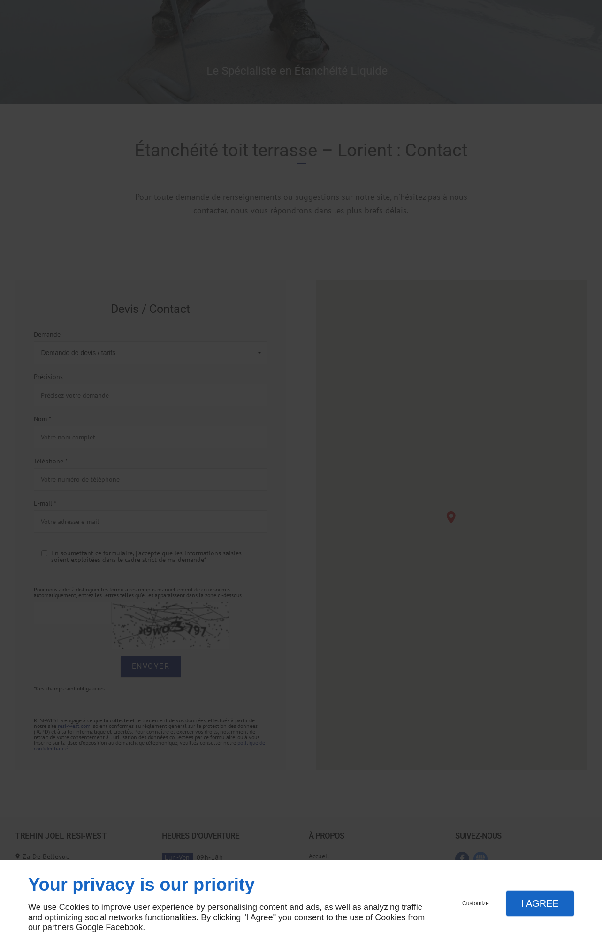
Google (89, 927)
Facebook (124, 927)
